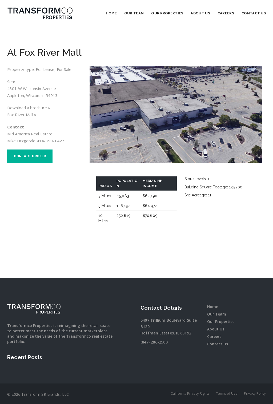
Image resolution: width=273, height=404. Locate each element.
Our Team (134, 13)
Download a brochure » (28, 107)
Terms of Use (227, 393)
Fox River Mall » (22, 114)
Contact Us (254, 13)
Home (111, 13)
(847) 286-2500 (154, 342)
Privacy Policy (255, 393)
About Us (200, 13)
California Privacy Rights (190, 393)
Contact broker (30, 156)
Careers (226, 13)
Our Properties (167, 13)
